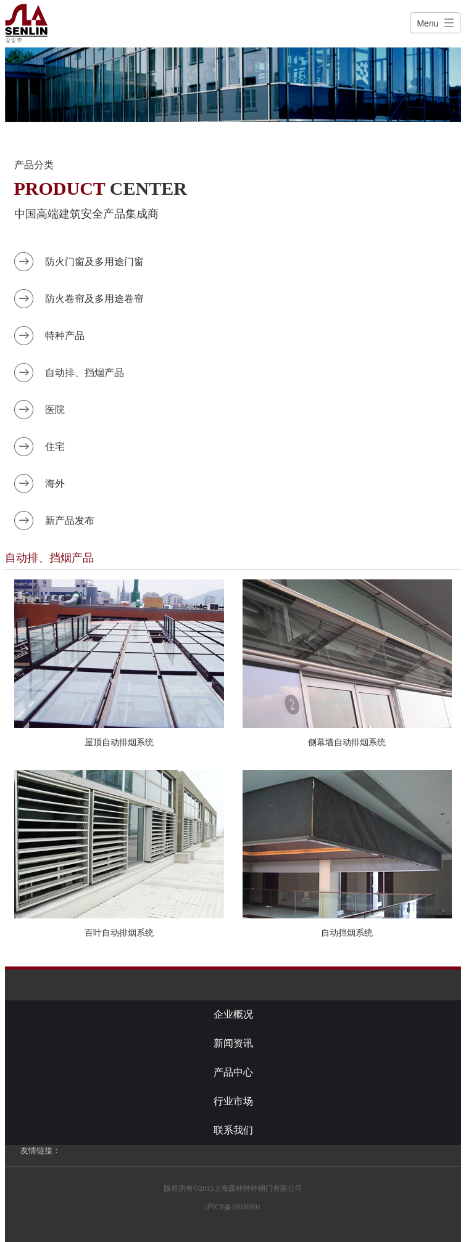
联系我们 (233, 1130)
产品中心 (233, 1072)
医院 (55, 409)
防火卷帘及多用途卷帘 (94, 298)
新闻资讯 (233, 1043)
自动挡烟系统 (347, 933)
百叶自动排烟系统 (119, 933)
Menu (427, 23)
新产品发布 (69, 520)
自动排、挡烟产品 (84, 372)
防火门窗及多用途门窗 (94, 261)
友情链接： (40, 1150)
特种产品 (65, 335)
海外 (55, 483)
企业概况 (233, 1014)
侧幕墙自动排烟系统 (347, 742)
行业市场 (233, 1101)
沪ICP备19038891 (233, 1207)
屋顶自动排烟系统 (119, 742)
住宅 (55, 446)
